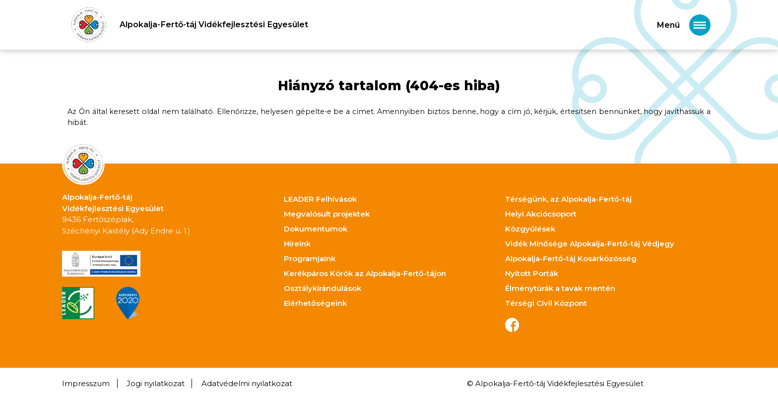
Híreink (297, 243)
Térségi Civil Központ (546, 303)
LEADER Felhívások (320, 199)
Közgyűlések (530, 228)
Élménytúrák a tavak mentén (560, 288)
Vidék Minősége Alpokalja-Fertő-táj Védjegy (589, 243)
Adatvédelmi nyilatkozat (246, 383)
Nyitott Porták (531, 273)
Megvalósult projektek (327, 214)
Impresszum (86, 383)
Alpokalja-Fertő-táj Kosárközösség (571, 258)
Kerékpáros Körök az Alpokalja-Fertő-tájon (365, 273)
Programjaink (309, 258)
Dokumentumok (315, 228)
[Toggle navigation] (683, 25)
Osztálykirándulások (322, 288)
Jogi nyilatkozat (156, 383)
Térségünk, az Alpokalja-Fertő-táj (568, 199)
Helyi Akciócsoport (541, 214)
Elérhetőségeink (315, 303)
